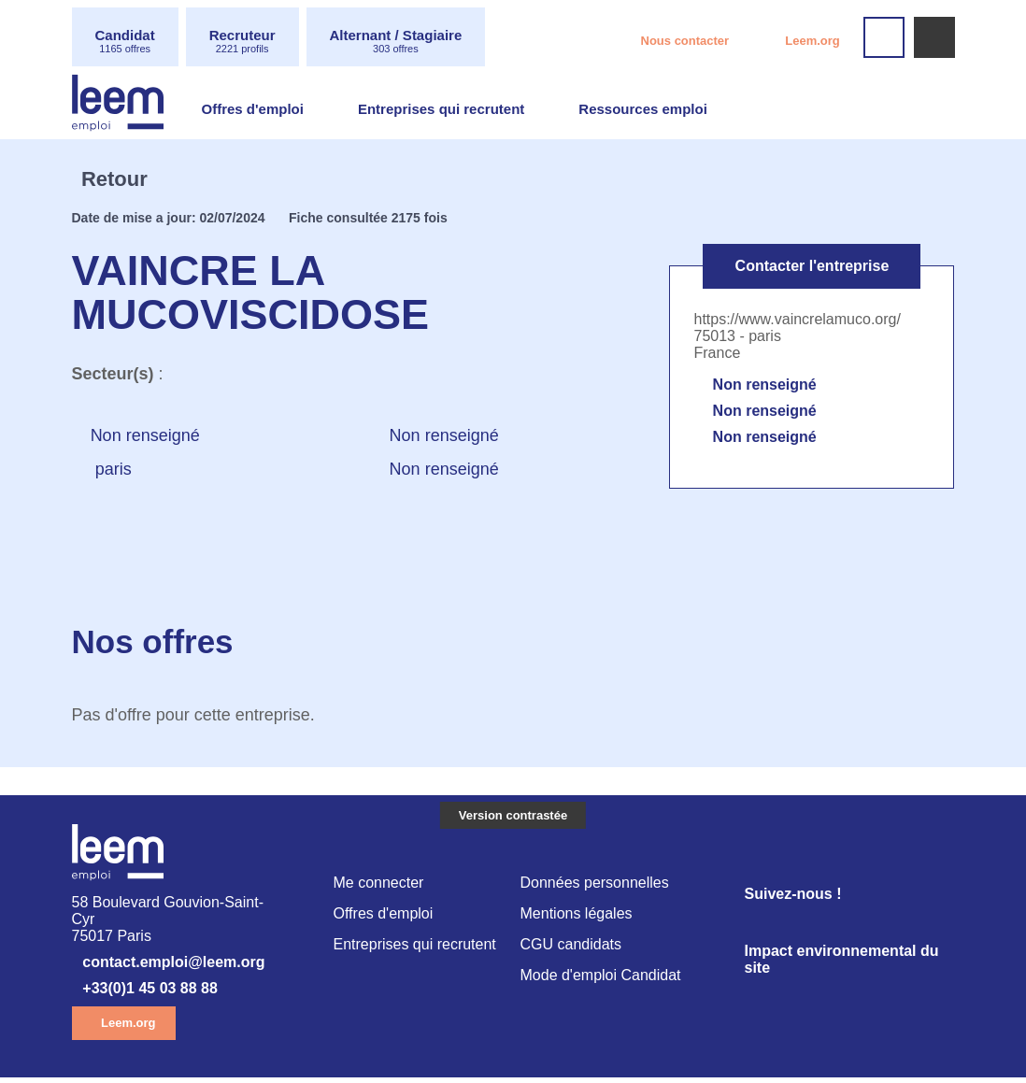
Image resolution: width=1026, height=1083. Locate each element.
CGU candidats (572, 949)
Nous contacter (667, 43)
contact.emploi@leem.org (187, 967)
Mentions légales (578, 917)
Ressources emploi (667, 111)
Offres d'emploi (256, 111)
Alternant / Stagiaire (418, 41)
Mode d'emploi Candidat (605, 981)
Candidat (128, 41)
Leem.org (810, 43)
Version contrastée (513, 816)
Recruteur (252, 41)
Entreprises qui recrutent (454, 111)
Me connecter (381, 885)
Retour (122, 179)
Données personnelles (597, 885)
